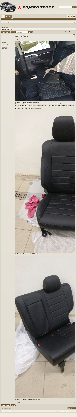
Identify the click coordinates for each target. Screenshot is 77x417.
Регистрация (15, 18)
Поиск (4, 18)
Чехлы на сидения (8, 27)
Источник (17, 402)
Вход (9, 18)
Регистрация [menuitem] (74, 17)
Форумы (9, 16)
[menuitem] (68, 16)
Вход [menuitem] (71, 17)
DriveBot (4, 42)
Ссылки (3, 17)
